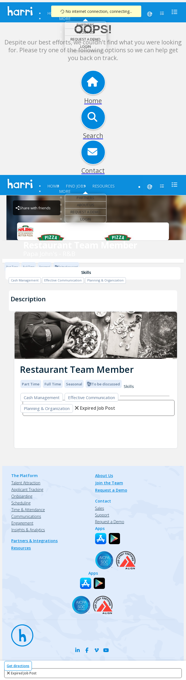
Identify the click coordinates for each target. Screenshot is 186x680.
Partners (85, 24)
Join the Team (109, 482)
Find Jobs (76, 186)
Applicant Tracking (27, 489)
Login (85, 46)
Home (53, 186)
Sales (99, 508)
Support (102, 515)
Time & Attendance (28, 509)
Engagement (22, 523)
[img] (96, 335)
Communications (26, 516)
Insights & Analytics (28, 529)
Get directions (18, 666)
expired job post (24, 673)
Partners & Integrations (34, 540)
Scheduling (20, 503)
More (64, 18)
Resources (103, 186)
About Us (85, 32)
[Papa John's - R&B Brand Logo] (93, 231)
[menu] (172, 12)
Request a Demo (85, 39)
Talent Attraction (25, 482)
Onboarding (21, 496)
